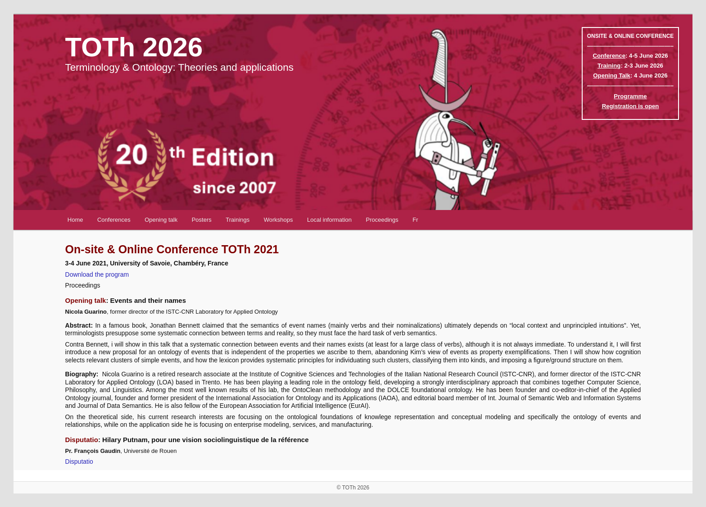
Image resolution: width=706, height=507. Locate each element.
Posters (202, 219)
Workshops (278, 219)
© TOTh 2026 (353, 487)
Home (75, 219)
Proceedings (382, 219)
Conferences (114, 219)
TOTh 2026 (134, 47)
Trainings (237, 219)
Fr (415, 219)
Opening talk (161, 219)
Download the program (97, 274)
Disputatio (79, 461)
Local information (329, 219)
